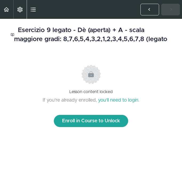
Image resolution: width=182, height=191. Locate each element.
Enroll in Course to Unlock (91, 121)
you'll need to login (118, 100)
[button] (6, 9)
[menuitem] (20, 9)
